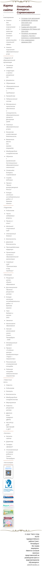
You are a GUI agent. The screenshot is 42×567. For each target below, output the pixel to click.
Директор (9, 441)
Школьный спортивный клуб (10, 228)
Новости (9, 385)
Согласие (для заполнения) (30, 18)
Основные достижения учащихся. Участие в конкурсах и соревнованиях (30, 36)
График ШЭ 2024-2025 (28, 27)
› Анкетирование (8, 16)
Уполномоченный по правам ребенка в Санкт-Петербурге (12, 454)
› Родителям (7, 207)
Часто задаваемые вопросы (10, 216)
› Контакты (7, 433)
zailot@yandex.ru (33, 565)
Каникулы (9, 391)
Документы (10, 80)
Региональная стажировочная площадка (11, 364)
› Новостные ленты (7, 381)
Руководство (10, 96)
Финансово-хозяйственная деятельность (11, 134)
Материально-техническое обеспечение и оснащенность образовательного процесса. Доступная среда (12, 112)
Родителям (10, 210)
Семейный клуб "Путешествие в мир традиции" (11, 266)
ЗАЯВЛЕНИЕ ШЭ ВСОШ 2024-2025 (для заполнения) (29, 23)
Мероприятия (11, 402)
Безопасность (11, 239)
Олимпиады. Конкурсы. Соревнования (11, 173)
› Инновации (7, 275)
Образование (10, 83)
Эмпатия (9, 320)
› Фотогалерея (8, 462)
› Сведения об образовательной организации (8, 60)
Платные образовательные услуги (12, 127)
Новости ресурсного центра (10, 408)
